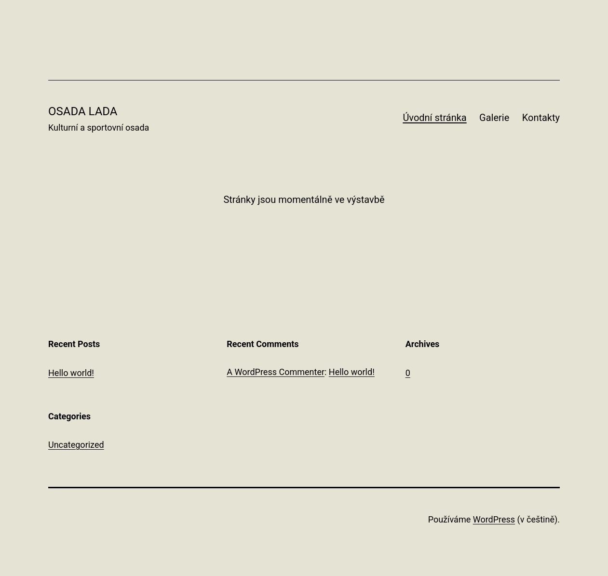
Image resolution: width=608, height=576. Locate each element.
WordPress (494, 519)
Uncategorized (76, 445)
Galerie (494, 117)
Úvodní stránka (434, 117)
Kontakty (541, 117)
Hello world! (71, 373)
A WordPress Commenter (275, 372)
